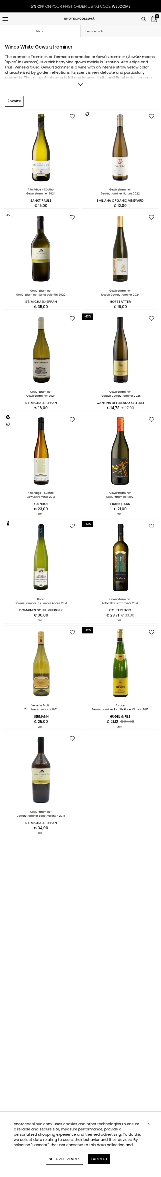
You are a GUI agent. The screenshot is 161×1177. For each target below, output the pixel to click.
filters (44, 31)
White (14, 101)
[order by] (120, 31)
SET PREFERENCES (64, 1159)
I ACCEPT (99, 1159)
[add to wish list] (72, 116)
